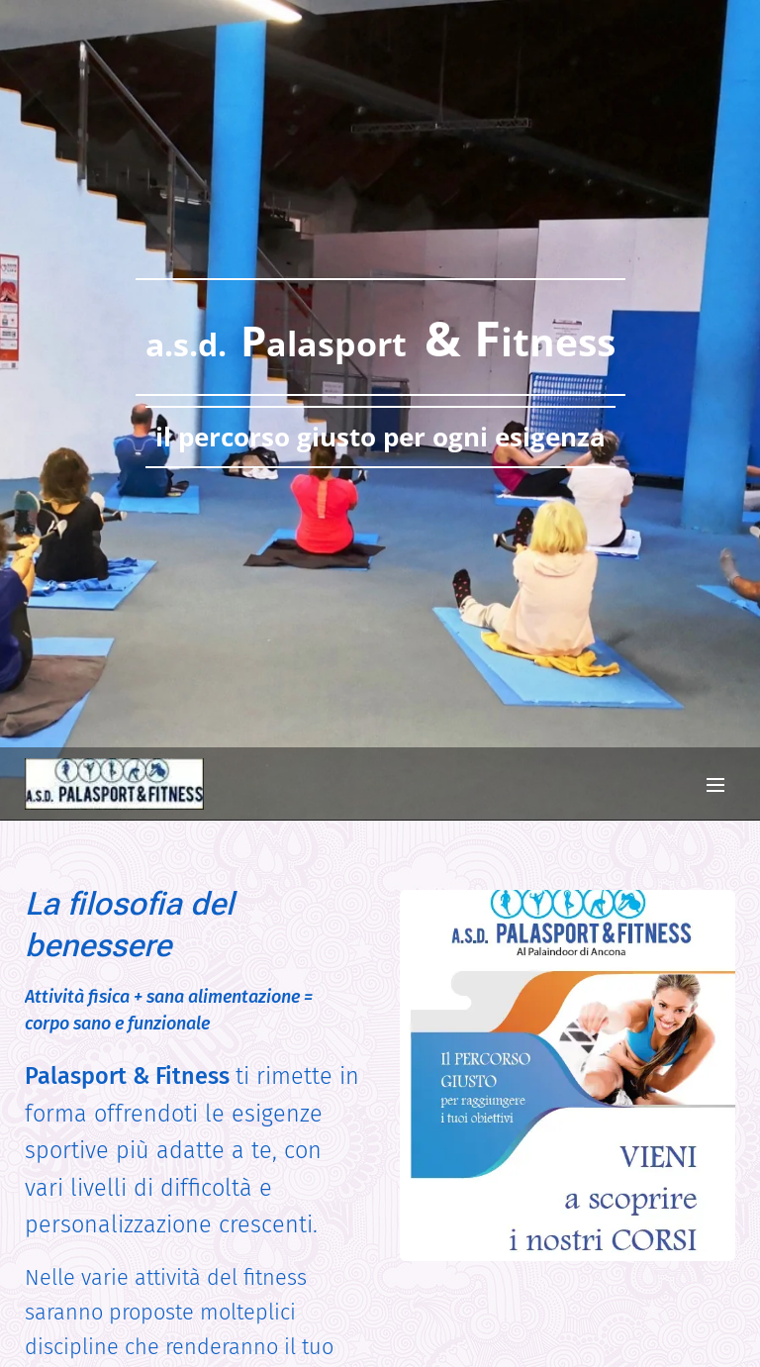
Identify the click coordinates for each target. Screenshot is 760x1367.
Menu (715, 785)
